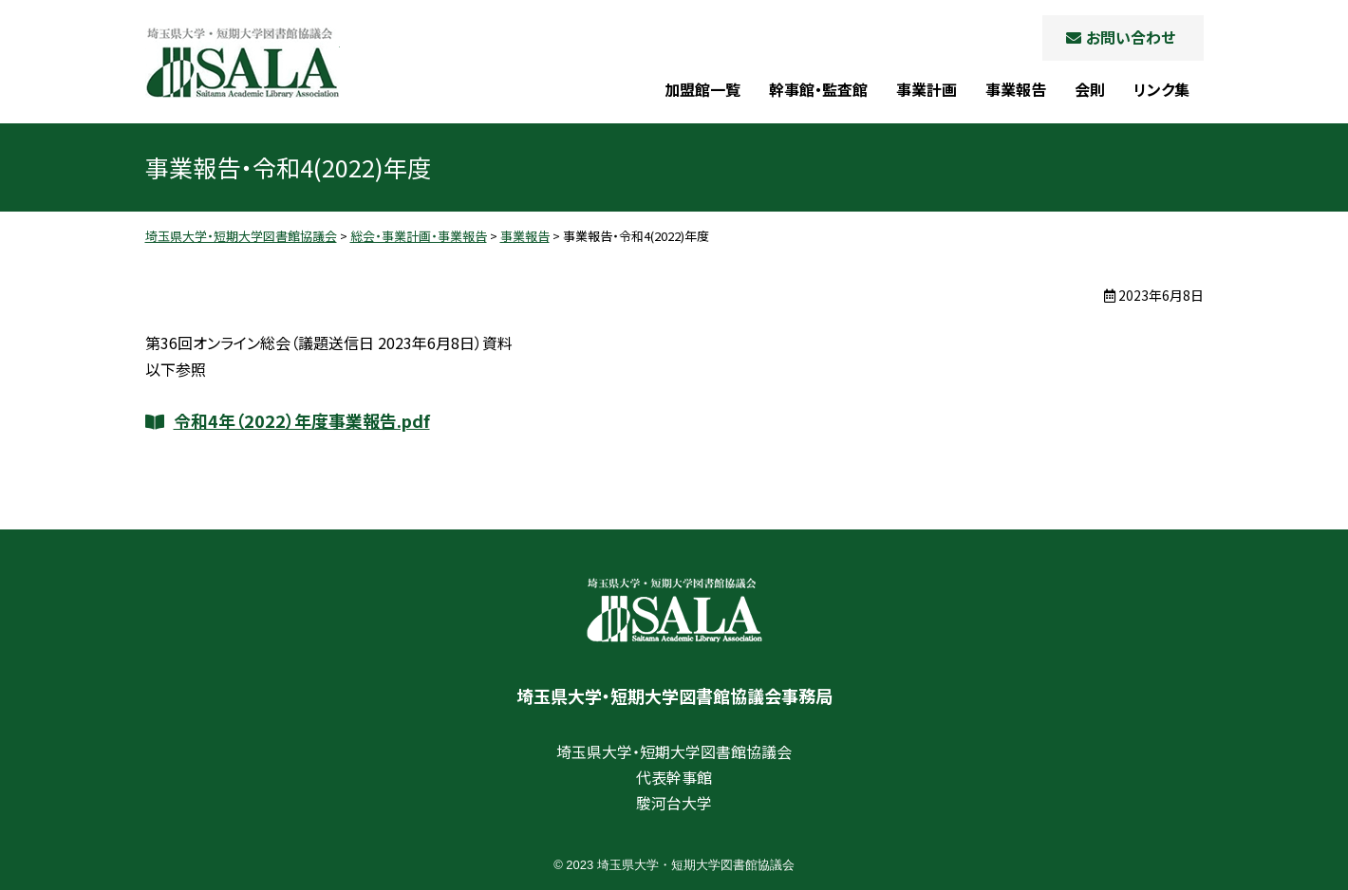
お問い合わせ (1130, 37)
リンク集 (1161, 89)
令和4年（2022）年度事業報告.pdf (302, 420)
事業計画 (926, 89)
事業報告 (1015, 89)
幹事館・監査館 (818, 89)
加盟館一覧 (702, 89)
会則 (1090, 89)
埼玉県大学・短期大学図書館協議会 (242, 62)
